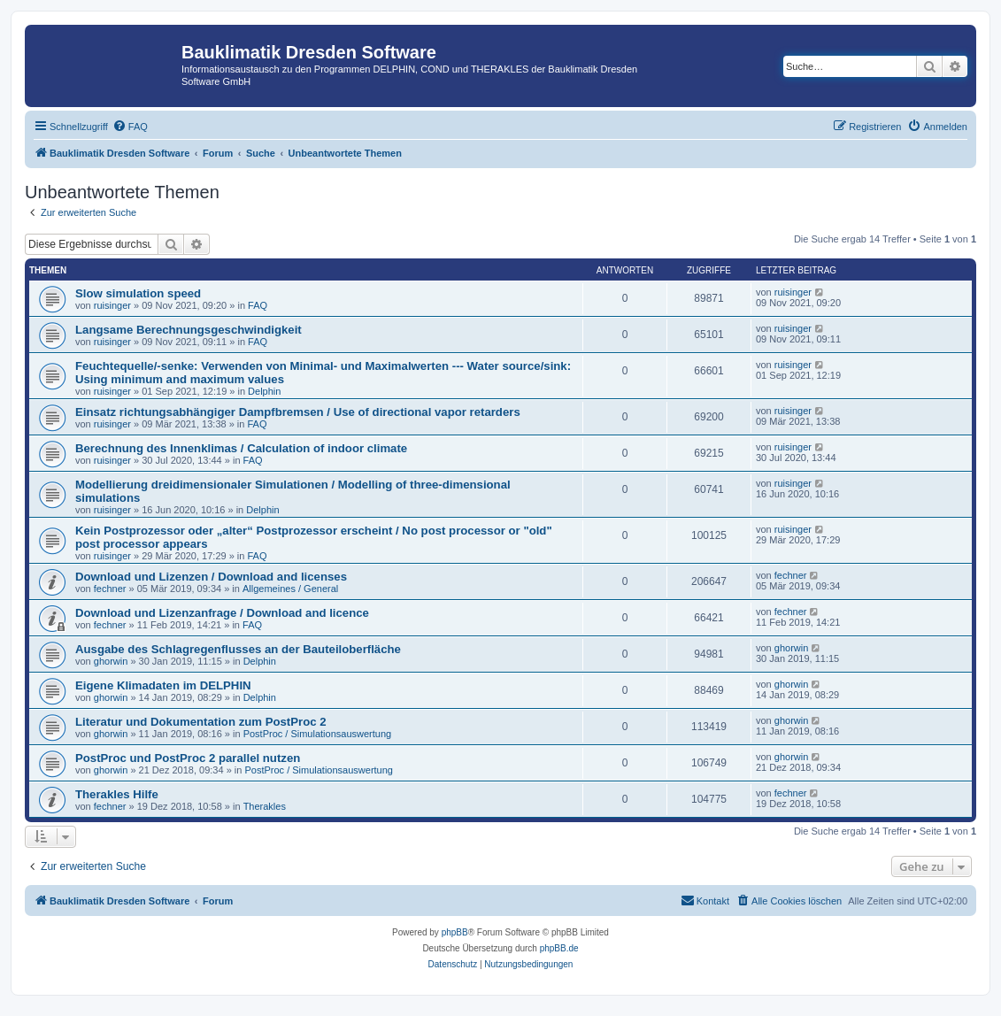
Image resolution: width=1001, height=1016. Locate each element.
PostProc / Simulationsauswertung (317, 733)
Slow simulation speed (138, 293)
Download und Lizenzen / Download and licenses (211, 576)
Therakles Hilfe (116, 794)
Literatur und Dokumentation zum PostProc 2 (201, 721)
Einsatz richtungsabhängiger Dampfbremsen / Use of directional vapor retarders (297, 412)
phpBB (455, 932)
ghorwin (111, 661)
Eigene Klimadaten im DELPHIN (163, 685)
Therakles (264, 806)
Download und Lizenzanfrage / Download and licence (222, 613)
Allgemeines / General (290, 588)
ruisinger (112, 305)
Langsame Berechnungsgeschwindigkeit (188, 329)
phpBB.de (559, 948)
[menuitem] (130, 126)
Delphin (264, 391)
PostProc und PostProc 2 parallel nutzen (187, 758)
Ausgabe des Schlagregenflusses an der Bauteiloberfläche (238, 649)
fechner (110, 588)
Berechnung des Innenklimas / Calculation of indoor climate (241, 448)
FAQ (257, 305)
